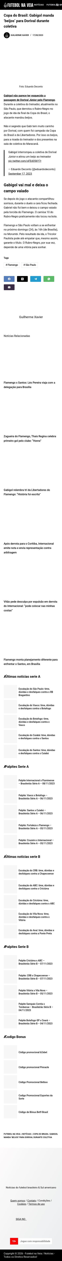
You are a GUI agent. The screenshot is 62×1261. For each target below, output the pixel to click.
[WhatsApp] (48, 279)
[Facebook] (9, 279)
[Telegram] (35, 279)
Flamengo (12, 265)
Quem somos (17, 1200)
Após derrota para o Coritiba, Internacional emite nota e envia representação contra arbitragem (29, 548)
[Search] (57, 5)
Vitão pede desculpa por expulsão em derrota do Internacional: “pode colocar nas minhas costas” (30, 606)
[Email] (9, 287)
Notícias (39, 4)
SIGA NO (21, 1219)
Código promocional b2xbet (33, 1052)
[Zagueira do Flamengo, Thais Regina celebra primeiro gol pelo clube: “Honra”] (31, 412)
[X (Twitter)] (22, 279)
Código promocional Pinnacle (34, 1067)
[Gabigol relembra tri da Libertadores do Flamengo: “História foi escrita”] (31, 466)
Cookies (21, 1204)
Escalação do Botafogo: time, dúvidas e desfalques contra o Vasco (34, 721)
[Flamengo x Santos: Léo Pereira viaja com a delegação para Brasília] (31, 359)
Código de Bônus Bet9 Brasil (33, 1112)
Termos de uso (36, 1204)
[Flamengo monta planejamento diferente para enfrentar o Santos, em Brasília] (31, 636)
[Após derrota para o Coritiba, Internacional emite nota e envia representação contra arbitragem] (31, 520)
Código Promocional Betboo (33, 1082)
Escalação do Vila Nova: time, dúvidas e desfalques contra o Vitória (34, 917)
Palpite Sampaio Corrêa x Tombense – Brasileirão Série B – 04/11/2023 (36, 1007)
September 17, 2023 (20, 173)
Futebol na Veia (12, 1134)
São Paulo (29, 265)
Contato (31, 1200)
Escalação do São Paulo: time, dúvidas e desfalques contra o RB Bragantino (36, 692)
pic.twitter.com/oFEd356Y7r (24, 161)
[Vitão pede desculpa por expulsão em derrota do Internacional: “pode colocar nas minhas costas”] (31, 578)
